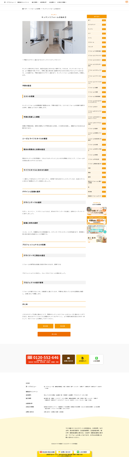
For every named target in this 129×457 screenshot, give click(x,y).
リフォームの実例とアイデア (97, 133)
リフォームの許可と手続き (97, 149)
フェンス (67, 413)
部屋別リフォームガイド (97, 196)
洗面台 (52, 411)
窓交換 (68, 400)
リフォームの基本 (97, 129)
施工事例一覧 (47, 411)
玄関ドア (82, 400)
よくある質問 (97, 420)
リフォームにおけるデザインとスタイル (97, 101)
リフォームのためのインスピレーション (97, 117)
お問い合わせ (47, 425)
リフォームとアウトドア (97, 56)
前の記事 (45, 326)
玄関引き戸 (87, 400)
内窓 (64, 400)
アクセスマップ (77, 408)
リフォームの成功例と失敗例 (97, 139)
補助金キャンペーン (62, 3)
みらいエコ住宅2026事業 (87, 420)
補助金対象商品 (58, 400)
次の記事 (62, 326)
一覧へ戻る (54, 334)
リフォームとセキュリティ (97, 70)
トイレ (97, 38)
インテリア (57, 411)
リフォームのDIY (97, 107)
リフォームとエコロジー (97, 60)
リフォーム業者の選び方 (97, 164)
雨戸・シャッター (75, 400)
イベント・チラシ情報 (56, 422)
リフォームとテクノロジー (97, 76)
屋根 (97, 177)
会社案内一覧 (59, 408)
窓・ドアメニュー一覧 (49, 400)
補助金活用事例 (72, 411)
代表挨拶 (65, 408)
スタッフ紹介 (85, 408)
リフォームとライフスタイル (97, 82)
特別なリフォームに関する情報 (97, 182)
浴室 (86, 413)
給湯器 (97, 192)
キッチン (97, 29)
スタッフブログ (66, 422)
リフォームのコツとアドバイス (97, 111)
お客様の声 (82, 3)
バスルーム (97, 42)
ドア (97, 33)
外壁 (97, 168)
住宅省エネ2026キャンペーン (50, 420)
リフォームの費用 (97, 155)
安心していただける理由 (49, 408)
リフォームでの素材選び (97, 51)
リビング (97, 47)
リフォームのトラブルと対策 (97, 123)
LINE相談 (61, 425)
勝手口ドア (94, 400)
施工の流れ (47, 422)
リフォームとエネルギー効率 (97, 65)
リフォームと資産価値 (97, 97)
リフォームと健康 (97, 88)
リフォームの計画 (97, 145)
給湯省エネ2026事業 (75, 420)
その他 (46, 401)
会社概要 (71, 408)
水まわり (100, 400)
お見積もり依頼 (54, 425)
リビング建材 (65, 411)
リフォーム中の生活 (97, 159)
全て (97, 20)
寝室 (97, 173)
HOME (28, 396)
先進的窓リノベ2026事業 (64, 420)
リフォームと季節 (97, 92)
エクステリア (97, 25)
